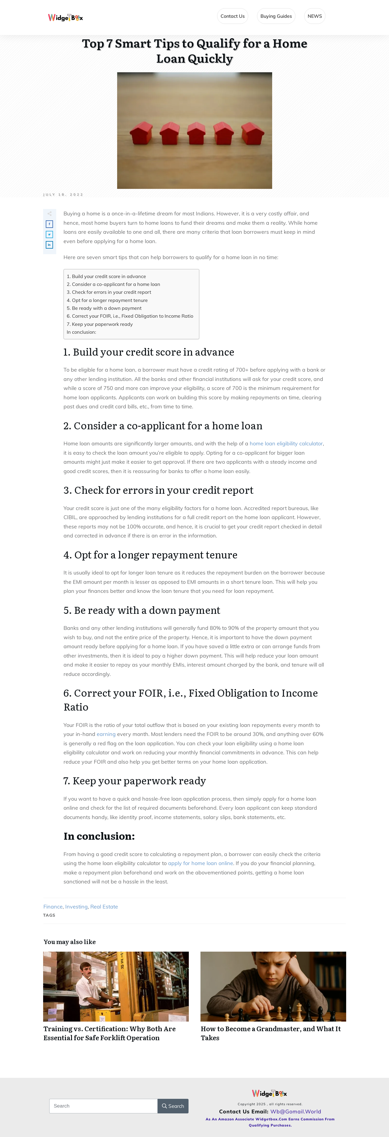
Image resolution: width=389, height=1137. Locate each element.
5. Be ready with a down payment (104, 308)
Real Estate (104, 906)
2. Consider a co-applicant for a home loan (113, 284)
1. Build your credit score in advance (106, 276)
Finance (53, 906)
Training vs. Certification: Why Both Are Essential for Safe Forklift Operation (116, 1000)
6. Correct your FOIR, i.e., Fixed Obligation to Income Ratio (130, 316)
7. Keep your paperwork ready (100, 324)
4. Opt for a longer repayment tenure (107, 300)
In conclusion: (81, 332)
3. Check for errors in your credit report (109, 292)
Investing (76, 906)
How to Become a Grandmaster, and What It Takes (273, 1000)
